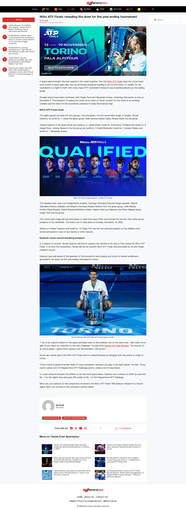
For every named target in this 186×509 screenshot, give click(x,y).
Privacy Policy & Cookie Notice (85, 501)
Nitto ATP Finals (115, 82)
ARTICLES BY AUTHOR (52, 418)
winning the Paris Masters (116, 346)
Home (34, 9)
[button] (153, 9)
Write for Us (109, 501)
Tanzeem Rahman (74, 418)
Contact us (102, 497)
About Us (89, 497)
